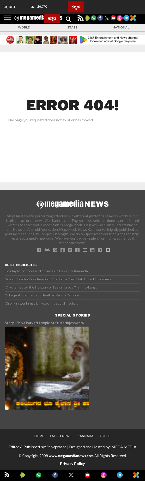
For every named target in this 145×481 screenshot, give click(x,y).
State (72, 27)
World (24, 27)
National (121, 27)
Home (39, 436)
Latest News (61, 436)
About (105, 436)
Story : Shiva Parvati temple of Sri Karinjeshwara (44, 323)
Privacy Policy (72, 463)
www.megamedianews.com (71, 455)
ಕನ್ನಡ (76, 7)
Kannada (85, 436)
